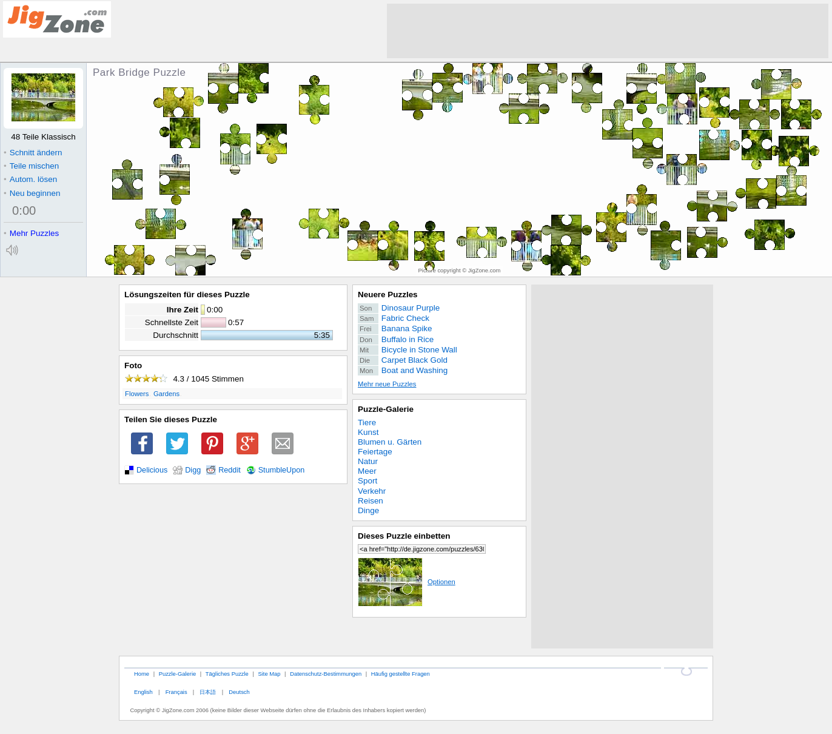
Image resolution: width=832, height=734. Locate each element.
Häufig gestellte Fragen (400, 673)
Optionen (406, 581)
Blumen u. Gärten (389, 441)
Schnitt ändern (33, 152)
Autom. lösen (30, 179)
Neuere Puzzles (388, 294)
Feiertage (375, 451)
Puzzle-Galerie (386, 409)
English (143, 692)
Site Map (269, 673)
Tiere (367, 422)
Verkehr (372, 491)
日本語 (208, 692)
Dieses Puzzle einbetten (404, 535)
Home (141, 673)
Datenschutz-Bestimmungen (325, 673)
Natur (368, 461)
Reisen (370, 500)
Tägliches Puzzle (227, 673)
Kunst (368, 432)
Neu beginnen (32, 193)
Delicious (151, 470)
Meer (367, 471)
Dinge (368, 510)
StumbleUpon (281, 470)
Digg (193, 470)
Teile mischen (31, 165)
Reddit (229, 470)
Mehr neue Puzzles (387, 384)
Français (176, 692)
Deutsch (239, 692)
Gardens (166, 393)
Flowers (137, 393)
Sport (367, 480)
